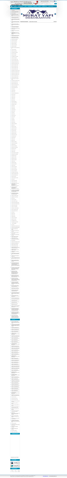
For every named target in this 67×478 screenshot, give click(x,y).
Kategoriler (55, 21)
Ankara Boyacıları (20, 6)
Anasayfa (15, 6)
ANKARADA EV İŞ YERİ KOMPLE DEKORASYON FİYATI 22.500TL (15, 458)
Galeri (25, 6)
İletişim (39, 6)
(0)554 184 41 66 (44, 6)
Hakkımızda (35, 6)
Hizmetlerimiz (30, 6)
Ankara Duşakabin (50, 6)
